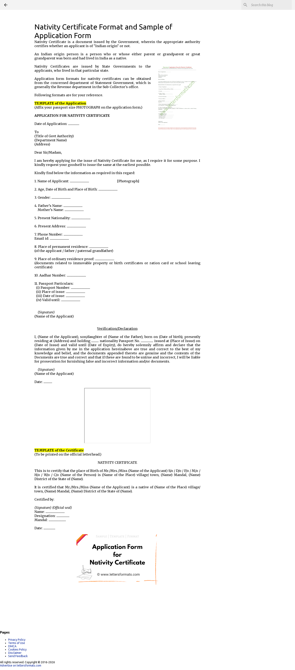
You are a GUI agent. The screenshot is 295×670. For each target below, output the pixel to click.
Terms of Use (16, 643)
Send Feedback (18, 656)
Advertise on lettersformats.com (20, 665)
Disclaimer (15, 652)
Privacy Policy (16, 639)
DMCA (12, 646)
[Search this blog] (270, 5)
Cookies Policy (17, 649)
